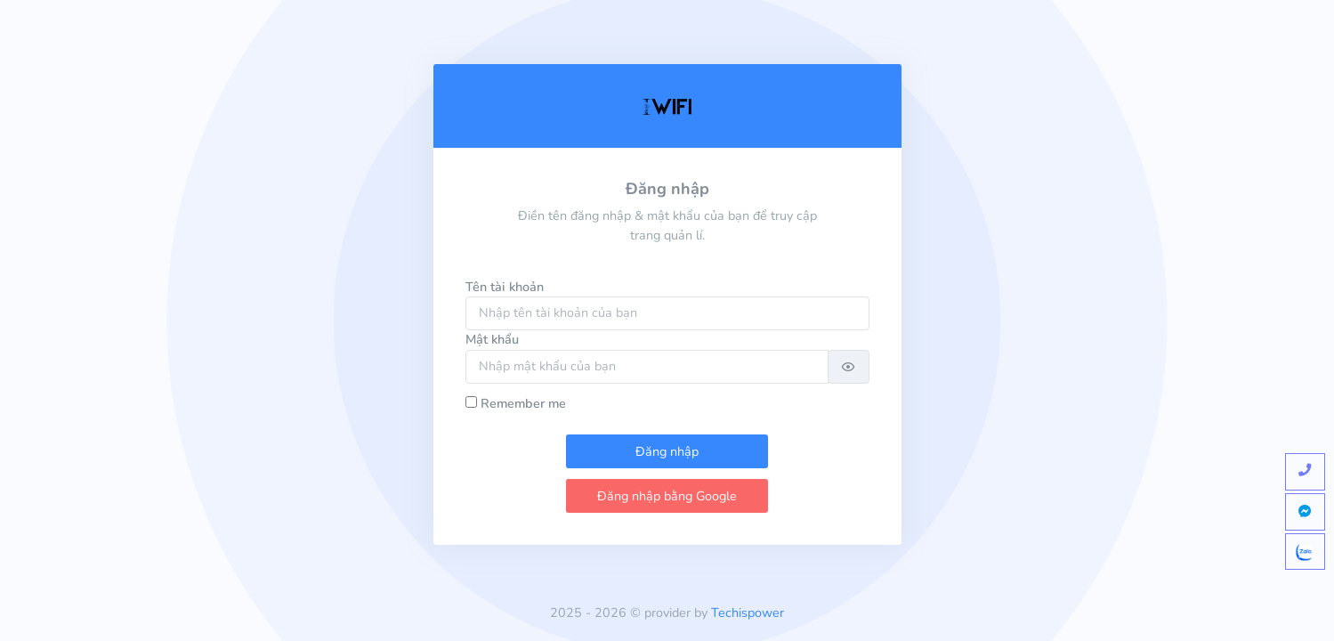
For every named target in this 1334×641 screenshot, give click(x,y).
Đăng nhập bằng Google (667, 496)
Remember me (523, 403)
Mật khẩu (492, 339)
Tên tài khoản (504, 287)
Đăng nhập (667, 451)
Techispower (747, 612)
